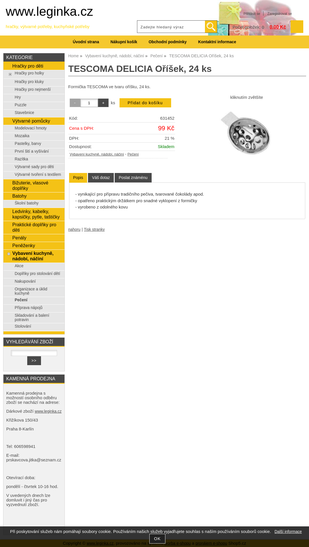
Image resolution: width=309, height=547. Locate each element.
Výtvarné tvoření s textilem (38, 174)
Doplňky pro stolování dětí (37, 273)
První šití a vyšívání (32, 151)
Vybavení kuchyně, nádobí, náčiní (97, 154)
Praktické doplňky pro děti (34, 227)
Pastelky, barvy (28, 143)
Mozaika (22, 136)
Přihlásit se (251, 14)
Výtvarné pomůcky (31, 120)
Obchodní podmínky (168, 42)
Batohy (19, 195)
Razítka (21, 159)
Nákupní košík (124, 42)
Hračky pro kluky (29, 82)
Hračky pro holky (29, 73)
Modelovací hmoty (30, 128)
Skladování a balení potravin (32, 317)
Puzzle (20, 105)
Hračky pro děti (27, 65)
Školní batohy (26, 203)
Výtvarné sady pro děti (34, 167)
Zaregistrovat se (279, 14)
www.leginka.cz (49, 11)
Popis (78, 177)
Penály (19, 237)
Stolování (23, 326)
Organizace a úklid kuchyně (31, 291)
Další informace (288, 532)
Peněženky (23, 245)
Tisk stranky (94, 229)
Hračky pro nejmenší (33, 89)
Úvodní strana (86, 42)
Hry (18, 97)
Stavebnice (24, 113)
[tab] (78, 177)
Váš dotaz (101, 177)
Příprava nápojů (28, 308)
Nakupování (25, 281)
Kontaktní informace (217, 42)
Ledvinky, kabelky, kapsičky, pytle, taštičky (36, 214)
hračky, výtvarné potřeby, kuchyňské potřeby (47, 26)
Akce (19, 266)
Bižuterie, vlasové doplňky (30, 185)
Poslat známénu (133, 177)
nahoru (74, 229)
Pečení (133, 154)
